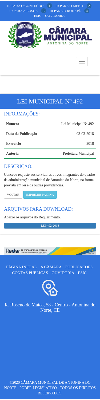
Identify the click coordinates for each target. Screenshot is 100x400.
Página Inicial (21, 267)
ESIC (82, 273)
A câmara (51, 267)
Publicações (79, 267)
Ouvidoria (55, 16)
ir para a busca (27, 11)
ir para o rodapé (69, 11)
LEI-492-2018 (50, 225)
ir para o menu (73, 6)
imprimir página (40, 195)
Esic (37, 16)
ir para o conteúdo (29, 6)
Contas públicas (30, 273)
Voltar (13, 195)
